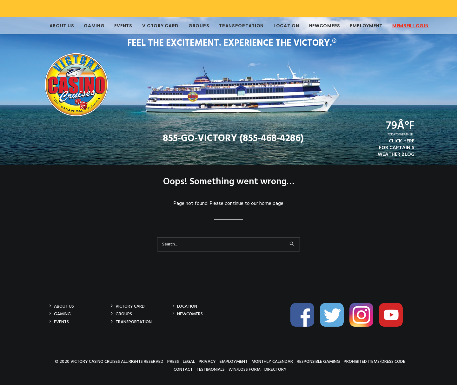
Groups (194, 26)
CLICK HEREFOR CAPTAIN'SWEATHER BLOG (396, 148)
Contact (183, 369)
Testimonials (210, 369)
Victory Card (155, 26)
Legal (189, 361)
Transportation (236, 26)
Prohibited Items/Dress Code (374, 361)
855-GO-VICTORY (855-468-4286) (233, 138)
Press (173, 361)
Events (118, 26)
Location (282, 26)
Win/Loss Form (244, 369)
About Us (57, 26)
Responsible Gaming (318, 361)
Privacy (207, 361)
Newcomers (319, 26)
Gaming (89, 26)
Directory (275, 369)
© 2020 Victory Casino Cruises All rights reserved (109, 361)
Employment (361, 26)
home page (271, 203)
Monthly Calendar (272, 361)
